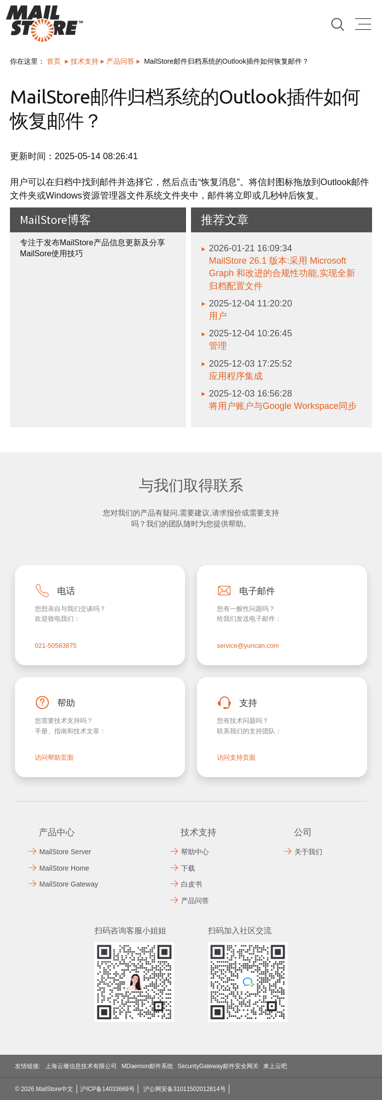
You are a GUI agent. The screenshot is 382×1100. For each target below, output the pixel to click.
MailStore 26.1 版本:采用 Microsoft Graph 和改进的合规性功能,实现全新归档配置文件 (282, 273)
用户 (218, 316)
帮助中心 (195, 852)
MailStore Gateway (68, 884)
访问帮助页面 (54, 757)
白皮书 (191, 884)
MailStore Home (64, 868)
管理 (218, 346)
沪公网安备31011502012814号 (184, 1089)
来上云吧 (275, 1066)
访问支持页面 (236, 757)
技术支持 (84, 61)
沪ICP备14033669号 (107, 1089)
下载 (188, 868)
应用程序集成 (236, 376)
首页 (54, 61)
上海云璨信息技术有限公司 (81, 1066)
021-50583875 (56, 645)
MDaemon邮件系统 (147, 1066)
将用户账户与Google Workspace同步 (283, 406)
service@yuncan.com (248, 645)
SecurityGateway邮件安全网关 (218, 1066)
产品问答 (120, 61)
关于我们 (308, 852)
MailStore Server (65, 852)
